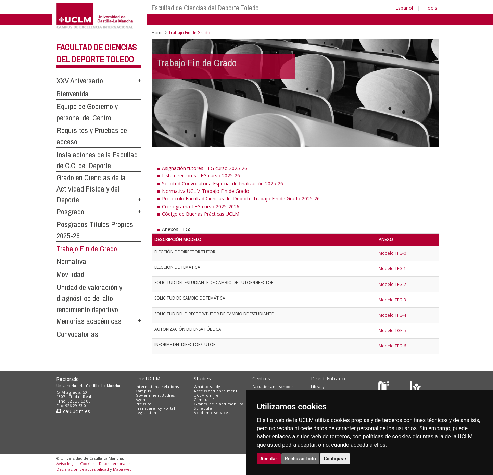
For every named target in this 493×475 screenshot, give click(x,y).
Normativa (71, 261)
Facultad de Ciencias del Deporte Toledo (205, 7)
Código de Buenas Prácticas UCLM (200, 214)
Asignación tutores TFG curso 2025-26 (204, 168)
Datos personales (114, 463)
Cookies (87, 463)
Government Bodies (155, 395)
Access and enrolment (215, 390)
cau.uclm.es (73, 411)
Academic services (212, 412)
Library (318, 386)
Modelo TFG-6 (393, 346)
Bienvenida (72, 94)
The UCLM (148, 378)
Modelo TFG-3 (393, 300)
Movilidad (70, 274)
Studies (202, 378)
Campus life (205, 399)
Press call (145, 403)
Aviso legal (66, 463)
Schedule (203, 408)
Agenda (143, 399)
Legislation (146, 412)
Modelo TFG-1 (392, 269)
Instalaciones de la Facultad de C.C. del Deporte (97, 160)
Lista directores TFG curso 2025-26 (201, 175)
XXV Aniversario (79, 81)
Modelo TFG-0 (392, 253)
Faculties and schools (272, 386)
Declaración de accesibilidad (82, 469)
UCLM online (206, 395)
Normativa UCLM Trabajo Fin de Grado (205, 191)
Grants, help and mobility (218, 403)
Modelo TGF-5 (393, 330)
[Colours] (415, 388)
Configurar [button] (335, 458)
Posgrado (70, 212)
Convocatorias (77, 334)
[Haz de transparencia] (384, 388)
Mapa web (122, 469)
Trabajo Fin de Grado (86, 248)
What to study (207, 386)
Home (158, 33)
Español (404, 7)
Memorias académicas (89, 321)
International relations (157, 386)
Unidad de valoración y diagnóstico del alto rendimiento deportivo (89, 298)
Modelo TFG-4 (393, 315)
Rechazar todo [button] (300, 458)
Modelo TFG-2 (392, 284)
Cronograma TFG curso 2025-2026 (200, 206)
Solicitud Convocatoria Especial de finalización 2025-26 (222, 183)
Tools (431, 7)
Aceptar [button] (268, 458)
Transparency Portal (155, 408)
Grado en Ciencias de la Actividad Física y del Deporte (91, 188)
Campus (143, 390)
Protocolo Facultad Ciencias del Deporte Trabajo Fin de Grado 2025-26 (241, 198)
